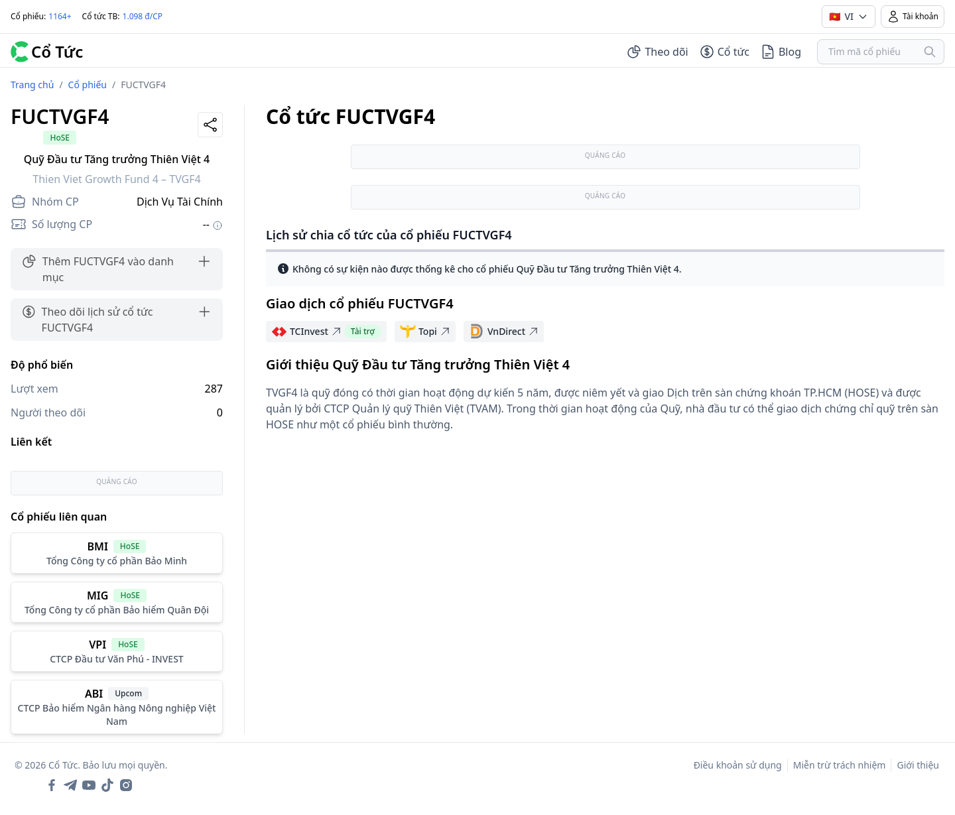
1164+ (59, 16)
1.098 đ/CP (143, 16)
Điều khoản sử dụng (738, 765)
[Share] (210, 124)
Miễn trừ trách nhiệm (839, 765)
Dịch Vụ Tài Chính (180, 201)
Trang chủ (32, 84)
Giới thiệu (918, 765)
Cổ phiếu (87, 84)
